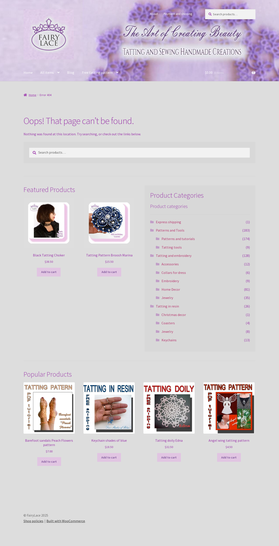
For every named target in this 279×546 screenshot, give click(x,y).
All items (47, 72)
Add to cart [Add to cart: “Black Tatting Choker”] (48, 272)
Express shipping (168, 222)
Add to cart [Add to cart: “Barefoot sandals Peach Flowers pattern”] (49, 462)
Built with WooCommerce (65, 521)
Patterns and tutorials (178, 239)
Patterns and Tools (170, 230)
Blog (70, 72)
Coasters (168, 323)
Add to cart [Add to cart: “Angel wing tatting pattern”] (228, 457)
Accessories (170, 264)
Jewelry (167, 297)
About (154, 14)
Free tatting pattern (97, 72)
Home (28, 72)
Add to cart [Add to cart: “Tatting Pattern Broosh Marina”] (109, 272)
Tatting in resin (167, 306)
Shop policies (33, 521)
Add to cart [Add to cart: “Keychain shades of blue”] (109, 457)
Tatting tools (172, 247)
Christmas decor (174, 314)
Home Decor (171, 289)
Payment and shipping (178, 14)
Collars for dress (174, 272)
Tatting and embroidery (173, 255)
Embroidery (170, 281)
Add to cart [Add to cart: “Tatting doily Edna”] (169, 457)
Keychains (169, 340)
